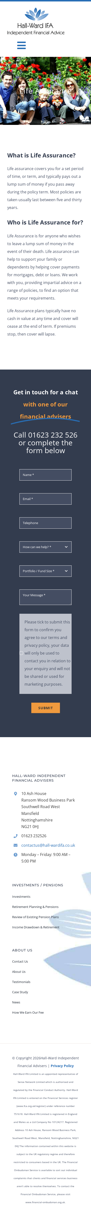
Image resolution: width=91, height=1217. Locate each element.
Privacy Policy (62, 1065)
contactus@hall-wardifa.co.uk (48, 845)
